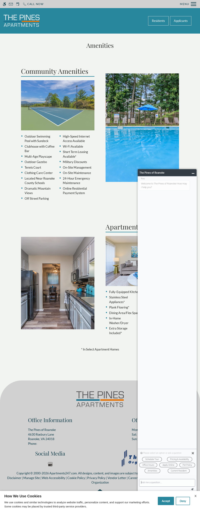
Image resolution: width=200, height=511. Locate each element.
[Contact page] (11, 4)
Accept (166, 501)
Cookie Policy (76, 478)
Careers (133, 478)
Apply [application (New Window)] (108, 20)
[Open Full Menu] (188, 4)
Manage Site (31, 478)
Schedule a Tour (87, 20)
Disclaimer (14, 478)
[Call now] (33, 4)
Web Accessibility (53, 478)
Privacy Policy (96, 478)
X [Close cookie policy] (195, 496)
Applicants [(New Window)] (181, 21)
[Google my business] (50, 464)
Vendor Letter (117, 478)
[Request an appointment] (17, 4)
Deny (183, 501)
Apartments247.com (63, 473)
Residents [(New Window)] (158, 21)
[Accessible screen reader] (4, 4)
